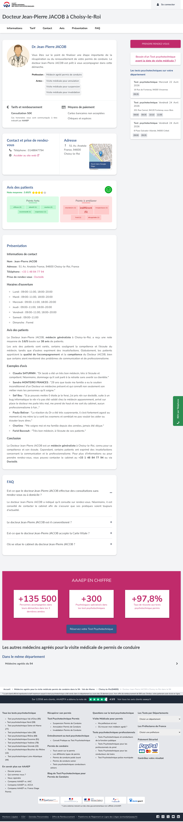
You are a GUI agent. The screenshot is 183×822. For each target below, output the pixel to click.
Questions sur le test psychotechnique (113, 713)
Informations (14, 28)
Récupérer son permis (59, 713)
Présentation (79, 28)
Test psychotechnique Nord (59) (21, 723)
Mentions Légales (10, 817)
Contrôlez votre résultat (151, 758)
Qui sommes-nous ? (17, 775)
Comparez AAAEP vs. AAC (20, 782)
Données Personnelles (39, 817)
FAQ (97, 28)
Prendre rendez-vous (155, 43)
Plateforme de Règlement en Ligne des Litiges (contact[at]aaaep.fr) (107, 817)
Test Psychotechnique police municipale (115, 758)
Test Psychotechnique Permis (63, 719)
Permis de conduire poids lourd (67, 758)
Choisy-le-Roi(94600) (109, 690)
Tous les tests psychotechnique (19, 713)
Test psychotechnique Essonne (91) (23, 740)
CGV (23, 817)
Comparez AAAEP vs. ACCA (20, 785)
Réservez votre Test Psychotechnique (91, 629)
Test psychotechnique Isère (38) (22, 733)
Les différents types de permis (66, 754)
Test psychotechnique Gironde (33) (23, 746)
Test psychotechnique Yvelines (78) (23, 743)
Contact (47, 28)
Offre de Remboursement (63, 817)
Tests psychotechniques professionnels (114, 733)
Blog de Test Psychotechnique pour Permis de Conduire (66, 776)
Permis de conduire (57, 746)
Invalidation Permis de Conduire (67, 731)
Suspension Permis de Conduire (67, 724)
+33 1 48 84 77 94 (33, 272)
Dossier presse (14, 772)
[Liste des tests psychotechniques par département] (159, 720)
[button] (101, 154)
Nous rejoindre (14, 778)
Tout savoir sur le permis (64, 751)
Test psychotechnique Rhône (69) (22, 736)
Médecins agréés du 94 (19, 664)
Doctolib (39, 277)
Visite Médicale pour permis (108, 719)
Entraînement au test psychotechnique (68, 736)
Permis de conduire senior (64, 761)
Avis (61, 28)
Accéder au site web (27, 155)
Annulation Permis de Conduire (67, 727)
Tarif (32, 28)
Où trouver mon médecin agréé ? (112, 727)
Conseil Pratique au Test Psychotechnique (71, 741)
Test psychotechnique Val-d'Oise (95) (24, 719)
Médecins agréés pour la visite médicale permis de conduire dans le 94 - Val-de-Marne (54, 690)
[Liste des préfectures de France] (159, 733)
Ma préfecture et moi (107, 724)
